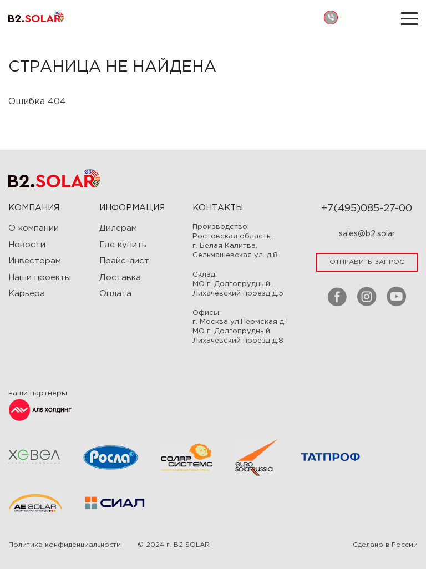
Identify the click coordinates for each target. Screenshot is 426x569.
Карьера (26, 293)
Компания (33, 207)
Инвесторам (34, 261)
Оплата (115, 293)
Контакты (217, 207)
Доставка (120, 277)
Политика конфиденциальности (64, 545)
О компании (33, 228)
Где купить (122, 244)
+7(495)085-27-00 (366, 208)
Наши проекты (39, 277)
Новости (26, 244)
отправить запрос (366, 262)
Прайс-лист (124, 261)
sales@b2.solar (367, 234)
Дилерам (118, 228)
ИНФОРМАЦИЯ (132, 207)
